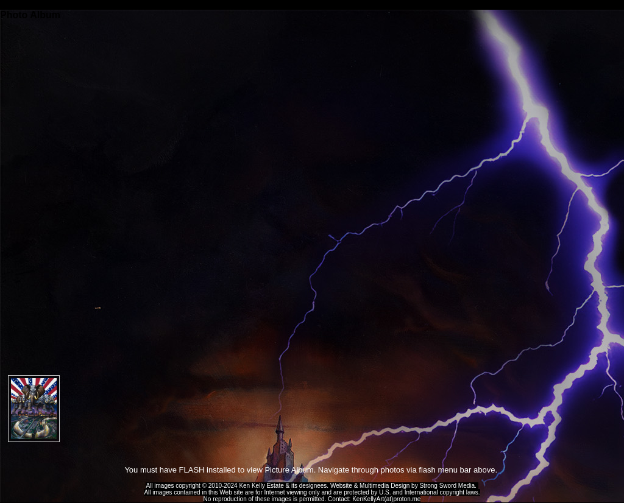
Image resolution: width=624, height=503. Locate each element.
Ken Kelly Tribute (312, 5)
